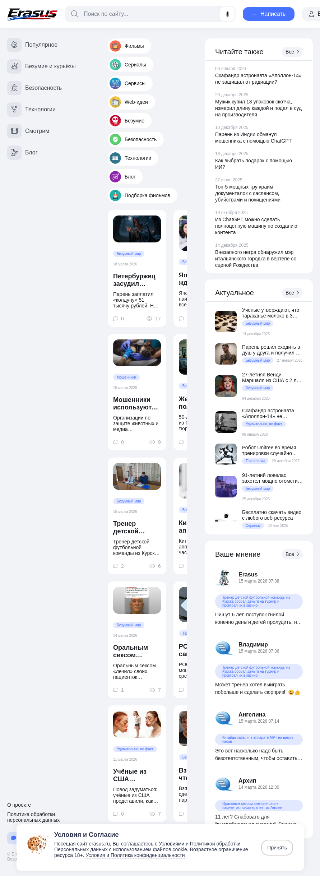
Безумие (127, 120)
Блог (122, 176)
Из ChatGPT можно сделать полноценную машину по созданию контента (256, 226)
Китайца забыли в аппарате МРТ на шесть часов (257, 739)
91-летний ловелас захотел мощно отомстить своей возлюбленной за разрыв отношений (272, 478)
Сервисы (127, 83)
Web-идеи (129, 102)
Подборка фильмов (140, 195)
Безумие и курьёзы (41, 66)
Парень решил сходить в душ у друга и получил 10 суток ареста (271, 350)
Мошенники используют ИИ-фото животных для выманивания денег (136, 403)
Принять (277, 847)
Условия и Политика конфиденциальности (135, 855)
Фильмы (127, 46)
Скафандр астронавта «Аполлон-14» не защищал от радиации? (269, 413)
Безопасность (133, 139)
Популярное (32, 45)
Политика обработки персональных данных (33, 817)
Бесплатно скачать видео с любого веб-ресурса (271, 515)
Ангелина (251, 715)
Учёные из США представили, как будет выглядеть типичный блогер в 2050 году (135, 775)
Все (292, 52)
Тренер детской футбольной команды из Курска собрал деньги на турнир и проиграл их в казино (136, 527)
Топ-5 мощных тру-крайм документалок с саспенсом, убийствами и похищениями (247, 193)
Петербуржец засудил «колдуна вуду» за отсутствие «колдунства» (135, 280)
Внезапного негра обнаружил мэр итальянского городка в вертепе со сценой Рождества (255, 258)
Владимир (253, 644)
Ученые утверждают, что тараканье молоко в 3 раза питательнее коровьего (270, 313)
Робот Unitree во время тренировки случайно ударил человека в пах (269, 450)
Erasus (248, 574)
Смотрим (28, 131)
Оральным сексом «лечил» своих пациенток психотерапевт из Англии (137, 651)
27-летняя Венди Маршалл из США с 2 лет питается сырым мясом (271, 377)
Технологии (130, 158)
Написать (269, 14)
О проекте (19, 805)
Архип (247, 781)
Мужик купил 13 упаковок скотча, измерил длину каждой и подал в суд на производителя (258, 108)
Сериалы (128, 64)
